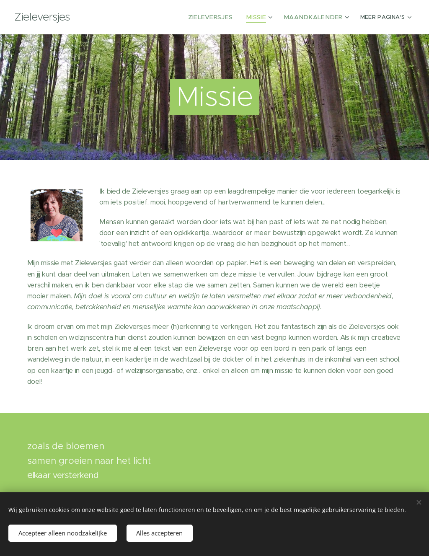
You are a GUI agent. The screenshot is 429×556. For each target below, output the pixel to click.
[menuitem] (133, 17)
